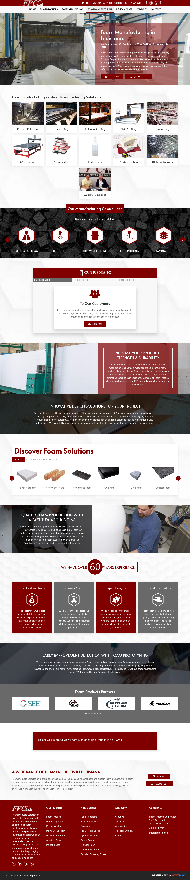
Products (18, 459)
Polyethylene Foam (55, 831)
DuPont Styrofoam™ (56, 821)
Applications (33, 459)
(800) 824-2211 (134, 3)
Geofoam (85, 826)
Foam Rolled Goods (90, 831)
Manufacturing (50, 459)
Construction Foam (90, 849)
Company (141, 9)
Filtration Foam (88, 845)
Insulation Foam (89, 821)
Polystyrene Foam (55, 826)
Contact (156, 9)
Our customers (42, 280)
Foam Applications (72, 9)
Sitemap (119, 835)
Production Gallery (124, 831)
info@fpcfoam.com (158, 832)
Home (32, 9)
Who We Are (121, 826)
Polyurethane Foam (55, 835)
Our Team (120, 821)
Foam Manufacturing (100, 9)
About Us (95, 324)
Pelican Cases (124, 9)
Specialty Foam (54, 840)
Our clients (82, 280)
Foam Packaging (89, 816)
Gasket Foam (87, 840)
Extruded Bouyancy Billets (93, 854)
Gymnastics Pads (89, 835)
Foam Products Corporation (162, 816)
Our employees (126, 280)
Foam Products (49, 9)
